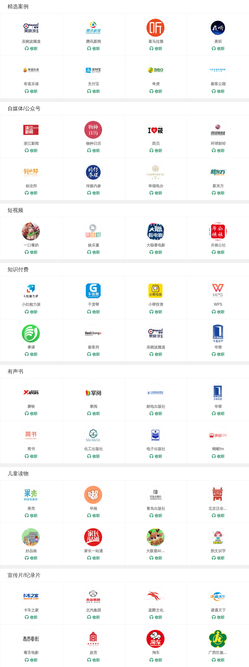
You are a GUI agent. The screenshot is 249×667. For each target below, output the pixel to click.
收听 (34, 49)
